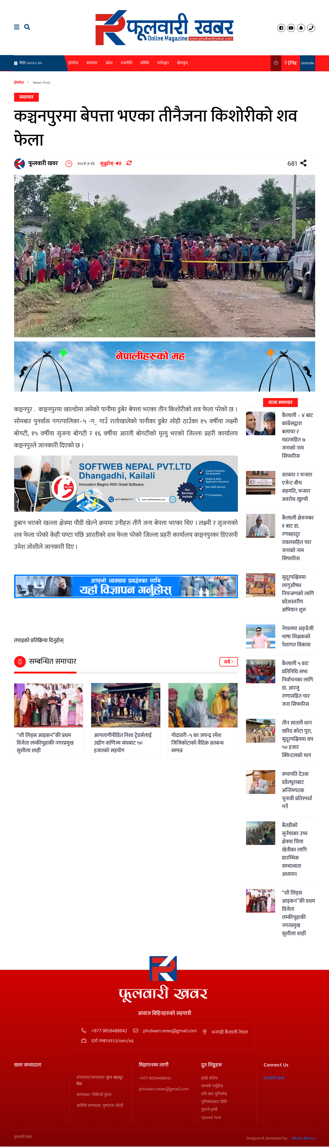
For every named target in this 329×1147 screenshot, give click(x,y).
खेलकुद (182, 63)
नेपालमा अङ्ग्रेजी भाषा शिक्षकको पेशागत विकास (298, 637)
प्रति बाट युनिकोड (214, 1094)
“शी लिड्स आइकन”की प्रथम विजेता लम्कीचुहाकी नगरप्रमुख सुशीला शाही (45, 743)
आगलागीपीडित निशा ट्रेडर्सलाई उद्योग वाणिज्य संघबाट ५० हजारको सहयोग (123, 743)
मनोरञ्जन (163, 63)
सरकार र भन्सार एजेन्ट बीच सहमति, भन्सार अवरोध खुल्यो (297, 487)
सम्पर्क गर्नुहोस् (212, 1086)
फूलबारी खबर (274, 1078)
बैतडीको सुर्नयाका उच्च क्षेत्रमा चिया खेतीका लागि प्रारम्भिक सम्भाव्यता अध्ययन (295, 850)
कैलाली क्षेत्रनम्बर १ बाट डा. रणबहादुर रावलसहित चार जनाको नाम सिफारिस (298, 539)
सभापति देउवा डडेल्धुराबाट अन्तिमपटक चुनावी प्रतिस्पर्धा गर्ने (297, 791)
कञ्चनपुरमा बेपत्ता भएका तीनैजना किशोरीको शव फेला (157, 128)
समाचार (92, 63)
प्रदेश (109, 63)
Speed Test (211, 1118)
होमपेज (73, 63)
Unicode (307, 63)
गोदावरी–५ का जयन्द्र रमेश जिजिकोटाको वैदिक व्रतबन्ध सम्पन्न (197, 743)
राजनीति (126, 63)
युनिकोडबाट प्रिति (214, 1102)
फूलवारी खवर (36, 164)
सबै (228, 662)
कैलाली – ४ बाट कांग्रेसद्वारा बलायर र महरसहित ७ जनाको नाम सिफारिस (297, 436)
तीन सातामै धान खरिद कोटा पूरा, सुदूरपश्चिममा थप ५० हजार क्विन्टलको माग (297, 740)
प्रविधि (144, 63)
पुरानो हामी (209, 1110)
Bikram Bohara (303, 1139)
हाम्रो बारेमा (209, 1078)
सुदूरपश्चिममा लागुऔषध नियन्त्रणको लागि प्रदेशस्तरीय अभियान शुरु (298, 594)
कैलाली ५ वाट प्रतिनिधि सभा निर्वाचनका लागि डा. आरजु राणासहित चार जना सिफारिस (297, 684)
